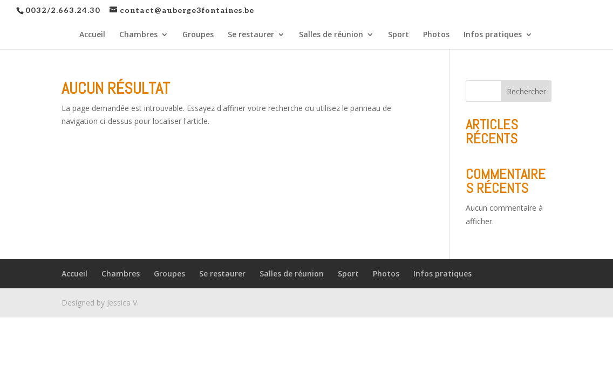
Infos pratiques (493, 35)
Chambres (138, 35)
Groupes (198, 35)
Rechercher (526, 91)
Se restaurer (251, 35)
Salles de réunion (331, 35)
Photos (436, 35)
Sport (398, 35)
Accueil (92, 35)
